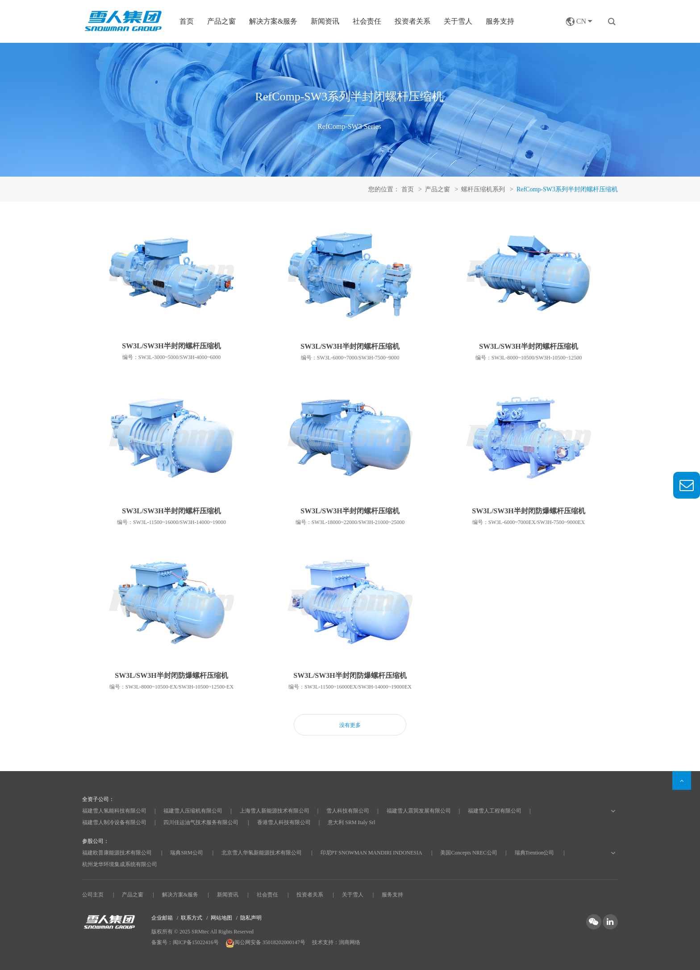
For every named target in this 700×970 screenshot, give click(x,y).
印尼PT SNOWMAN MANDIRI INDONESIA (371, 853)
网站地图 (221, 918)
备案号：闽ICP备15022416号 (185, 942)
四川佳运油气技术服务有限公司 (200, 822)
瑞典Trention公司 (534, 853)
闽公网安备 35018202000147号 (266, 942)
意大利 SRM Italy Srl (351, 822)
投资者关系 (412, 21)
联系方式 (191, 918)
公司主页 (93, 895)
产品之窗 (132, 895)
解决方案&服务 (180, 895)
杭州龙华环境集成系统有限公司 (119, 864)
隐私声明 (251, 918)
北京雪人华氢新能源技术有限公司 (261, 853)
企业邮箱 (162, 918)
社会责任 (367, 21)
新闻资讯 (325, 21)
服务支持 (500, 21)
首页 (186, 21)
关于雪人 (458, 21)
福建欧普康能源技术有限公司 (117, 853)
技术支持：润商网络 (336, 942)
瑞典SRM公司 (186, 853)
